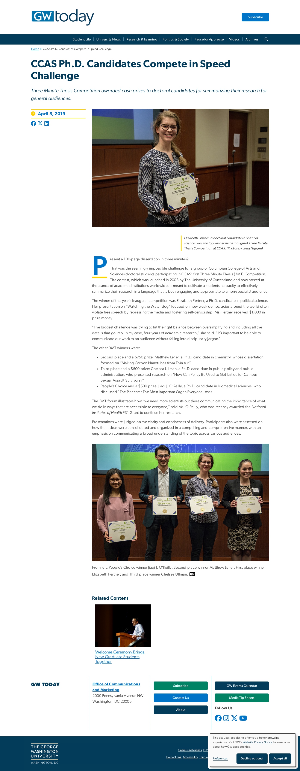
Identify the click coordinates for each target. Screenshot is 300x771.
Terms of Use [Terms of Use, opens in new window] (207, 757)
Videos (234, 39)
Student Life (82, 39)
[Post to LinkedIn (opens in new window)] (47, 124)
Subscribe (255, 17)
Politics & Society (176, 39)
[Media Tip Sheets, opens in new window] (242, 697)
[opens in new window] (219, 721)
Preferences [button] (220, 758)
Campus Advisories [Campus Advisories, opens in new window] (190, 750)
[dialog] (253, 750)
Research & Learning (141, 39)
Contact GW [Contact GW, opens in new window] (174, 757)
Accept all (280, 758)
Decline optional (252, 758)
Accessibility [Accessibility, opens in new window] (190, 757)
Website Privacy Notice (258, 742)
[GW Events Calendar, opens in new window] (242, 686)
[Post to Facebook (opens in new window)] (34, 124)
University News (108, 39)
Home (35, 49)
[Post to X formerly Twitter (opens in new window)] (40, 124)
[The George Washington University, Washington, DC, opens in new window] (44, 753)
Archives (252, 39)
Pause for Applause (209, 39)
